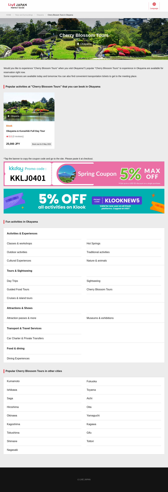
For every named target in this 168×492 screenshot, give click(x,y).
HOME (8, 15)
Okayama (40, 15)
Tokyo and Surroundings (24, 15)
